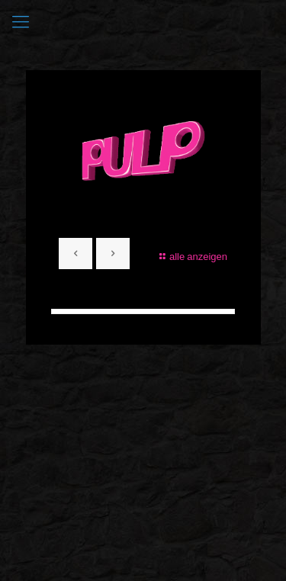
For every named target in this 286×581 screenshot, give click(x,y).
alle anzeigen (191, 256)
